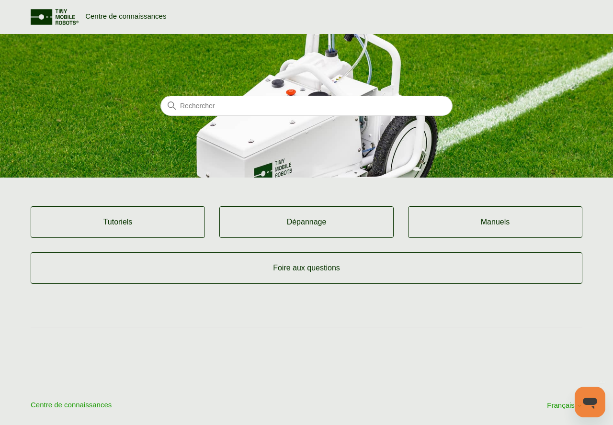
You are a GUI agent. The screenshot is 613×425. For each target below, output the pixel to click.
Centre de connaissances (71, 405)
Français (564, 405)
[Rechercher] (306, 105)
